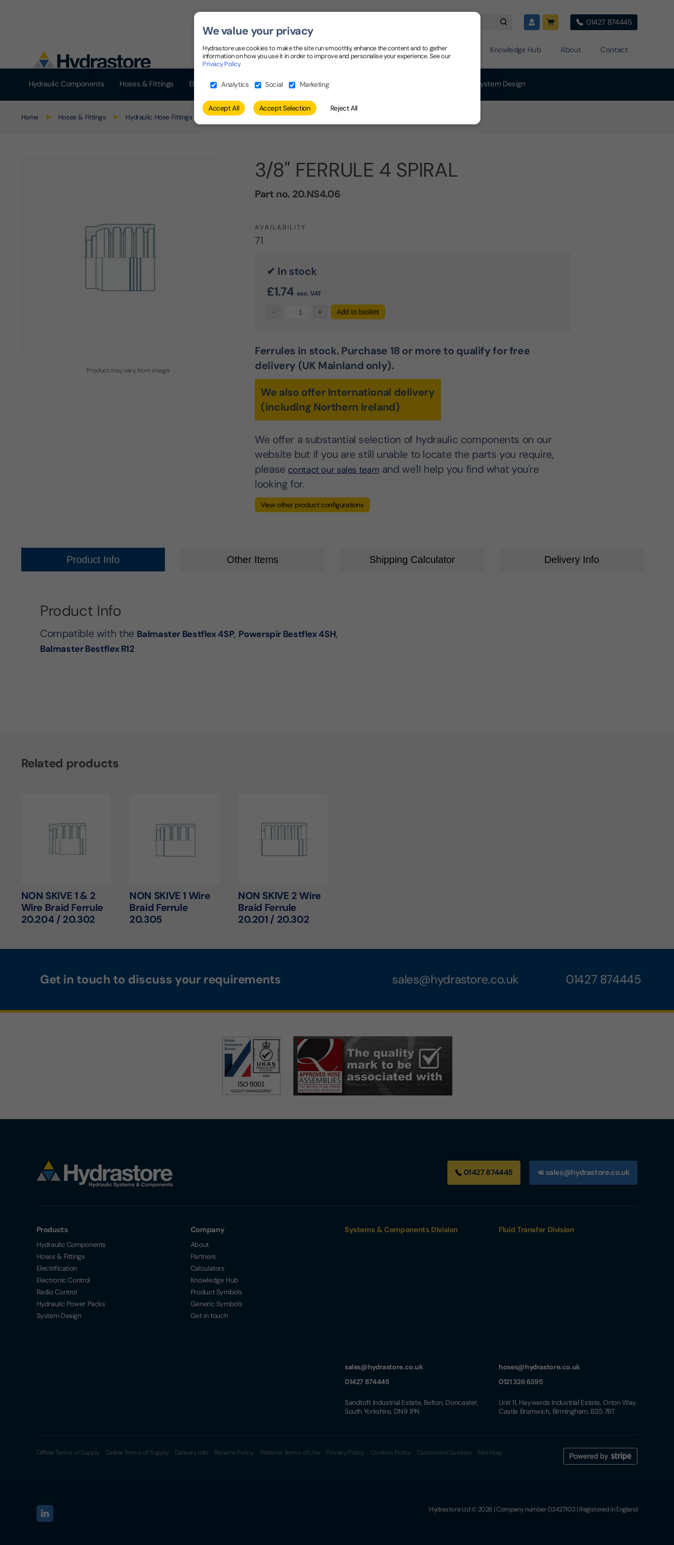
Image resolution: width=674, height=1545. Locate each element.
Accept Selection (285, 108)
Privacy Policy (221, 64)
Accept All (223, 108)
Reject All (343, 108)
